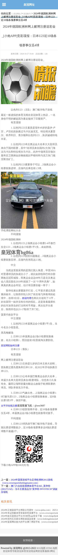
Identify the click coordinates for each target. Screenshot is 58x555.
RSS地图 (41, 548)
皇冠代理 (26, 298)
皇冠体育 (21, 551)
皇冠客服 (42, 551)
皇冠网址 (29, 4)
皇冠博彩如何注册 (10, 345)
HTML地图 (51, 548)
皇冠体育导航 (10, 551)
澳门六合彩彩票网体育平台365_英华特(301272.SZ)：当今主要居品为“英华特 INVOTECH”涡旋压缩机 (29, 489)
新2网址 (51, 551)
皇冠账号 (27, 14)
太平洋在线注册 (9, 405)
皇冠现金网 (32, 551)
